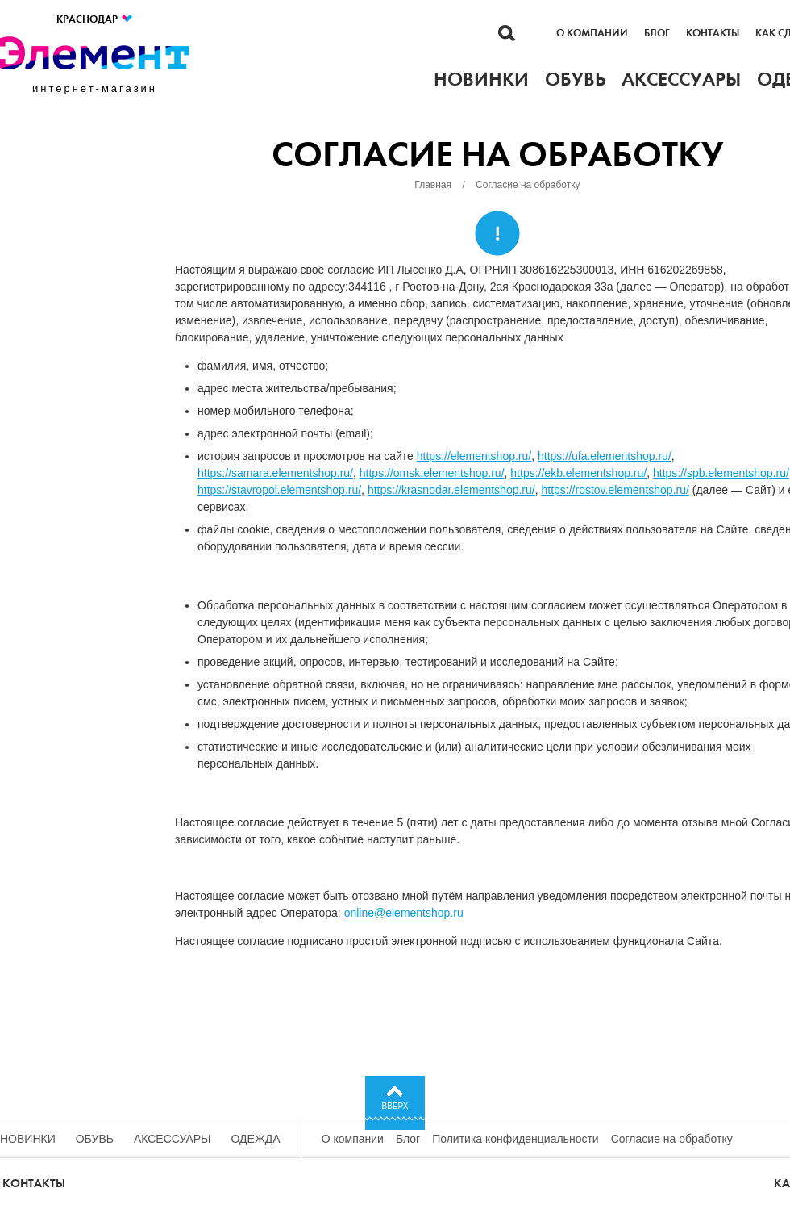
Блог (657, 33)
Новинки (28, 1138)
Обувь (95, 1138)
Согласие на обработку (672, 1138)
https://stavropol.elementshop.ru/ (279, 489)
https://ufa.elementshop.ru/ (605, 456)
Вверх (395, 1106)
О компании (592, 33)
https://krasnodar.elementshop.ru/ (451, 489)
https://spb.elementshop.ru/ (721, 472)
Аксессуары (172, 1138)
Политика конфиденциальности (515, 1138)
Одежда (256, 1138)
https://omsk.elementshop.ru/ (432, 472)
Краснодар (95, 19)
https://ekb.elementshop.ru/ (578, 472)
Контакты (712, 33)
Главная (432, 184)
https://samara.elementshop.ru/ (275, 472)
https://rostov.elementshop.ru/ (614, 489)
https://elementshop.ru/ (474, 456)
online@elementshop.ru (404, 912)
